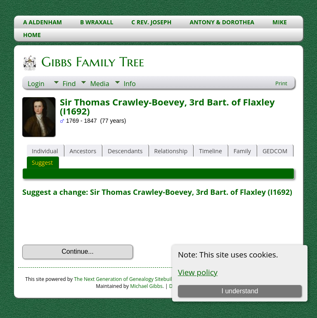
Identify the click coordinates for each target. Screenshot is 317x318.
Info (130, 83)
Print (281, 83)
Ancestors (83, 151)
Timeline (210, 151)
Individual (45, 151)
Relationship (171, 151)
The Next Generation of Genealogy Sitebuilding (128, 279)
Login (36, 83)
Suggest (42, 162)
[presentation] (85, 221)
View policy (198, 272)
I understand (239, 291)
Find (69, 83)
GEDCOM (275, 151)
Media (99, 83)
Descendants (125, 151)
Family (242, 151)
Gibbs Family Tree (92, 62)
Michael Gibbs (146, 286)
